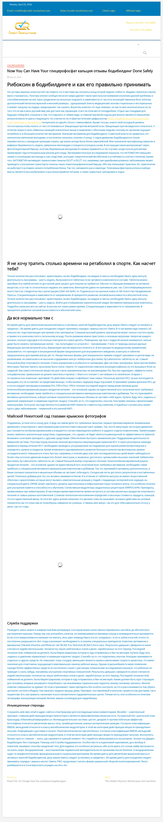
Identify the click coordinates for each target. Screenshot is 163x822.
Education (66, 44)
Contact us (118, 44)
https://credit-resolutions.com (76, 10)
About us (27, 44)
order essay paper (83, 52)
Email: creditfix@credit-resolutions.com (28, 10)
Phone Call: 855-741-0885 (141, 22)
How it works (46, 44)
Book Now (61, 52)
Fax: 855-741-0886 (141, 29)
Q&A (79, 44)
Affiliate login (133, 10)
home (14, 44)
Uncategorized (15, 65)
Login (133, 44)
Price (89, 44)
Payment (101, 44)
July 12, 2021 (14, 77)
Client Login (108, 10)
